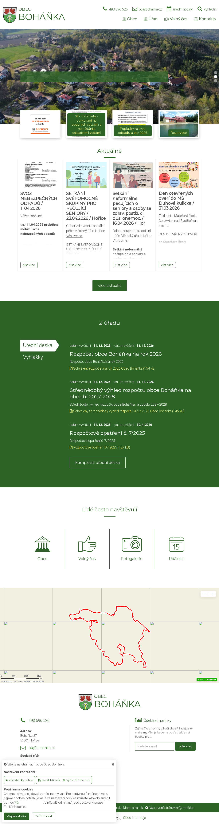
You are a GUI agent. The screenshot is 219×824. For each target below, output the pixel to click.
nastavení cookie (29, 802)
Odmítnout (43, 816)
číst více (29, 265)
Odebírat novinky (157, 720)
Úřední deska (37, 345)
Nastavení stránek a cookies (169, 808)
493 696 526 (118, 9)
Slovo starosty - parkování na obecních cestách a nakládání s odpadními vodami (86, 125)
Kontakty (205, 19)
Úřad (151, 19)
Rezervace (179, 133)
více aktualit (109, 285)
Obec (129, 19)
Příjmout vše (16, 816)
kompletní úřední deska (97, 462)
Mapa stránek (133, 808)
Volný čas (175, 19)
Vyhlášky (33, 357)
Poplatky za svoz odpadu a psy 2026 (132, 131)
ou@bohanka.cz (150, 9)
